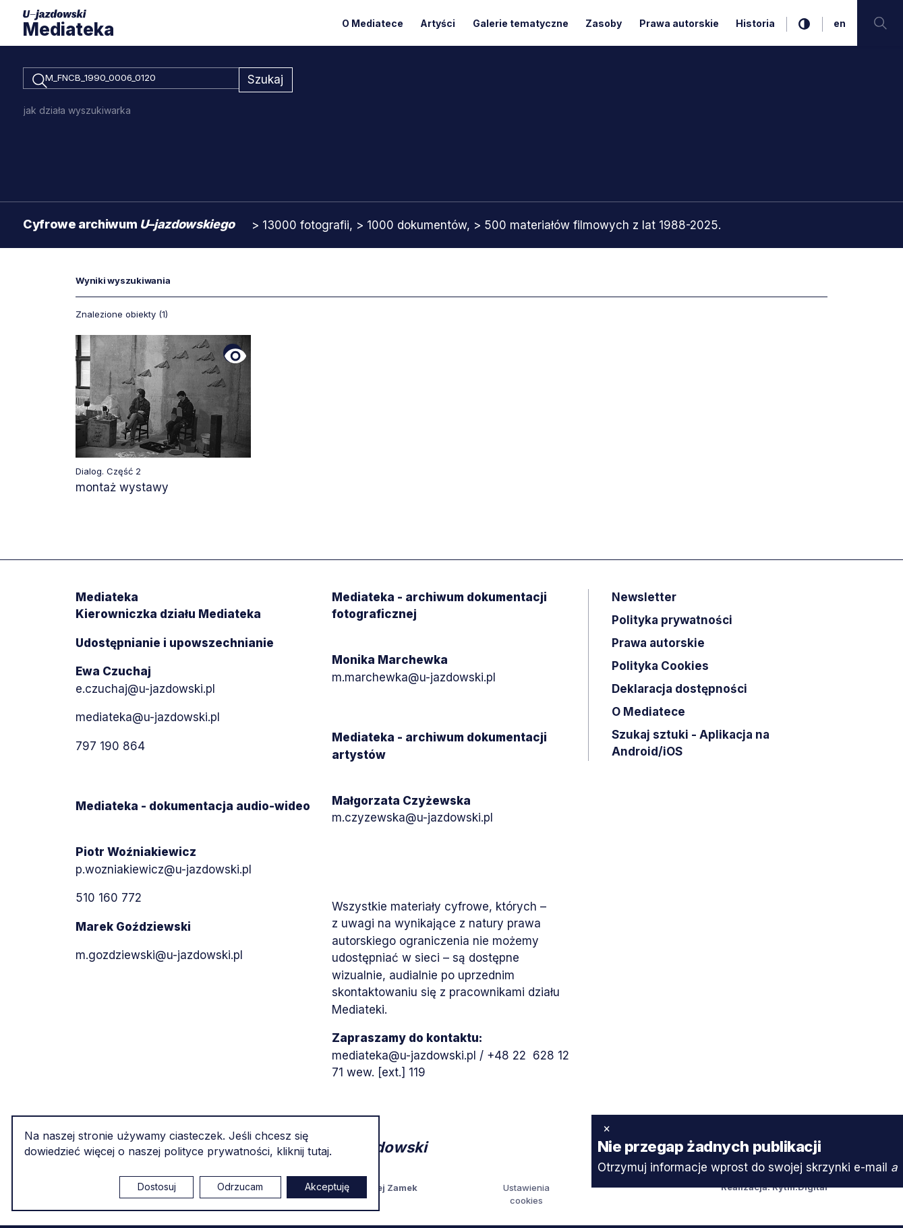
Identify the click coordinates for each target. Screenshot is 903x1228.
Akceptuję (327, 1186)
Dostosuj (157, 1186)
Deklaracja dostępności (679, 691)
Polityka (660, 668)
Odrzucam (240, 1186)
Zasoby (603, 23)
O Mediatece (372, 23)
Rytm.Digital (799, 1189)
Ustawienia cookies (526, 1196)
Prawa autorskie (679, 23)
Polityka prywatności (672, 622)
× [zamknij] (606, 1128)
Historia (755, 23)
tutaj (318, 1151)
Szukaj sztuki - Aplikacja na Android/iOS (690, 745)
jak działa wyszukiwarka (77, 112)
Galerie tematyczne (521, 23)
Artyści (437, 23)
